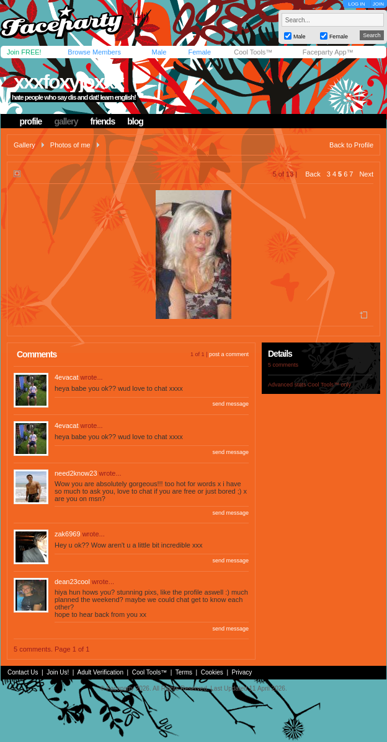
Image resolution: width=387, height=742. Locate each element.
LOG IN (356, 4)
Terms (184, 672)
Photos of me (70, 145)
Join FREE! (24, 52)
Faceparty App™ (328, 52)
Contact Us (22, 672)
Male (158, 52)
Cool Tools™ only (329, 385)
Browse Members (94, 52)
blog (135, 121)
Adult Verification (100, 672)
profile (31, 121)
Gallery (24, 145)
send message (230, 404)
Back (312, 174)
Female (199, 52)
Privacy (242, 672)
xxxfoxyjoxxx (68, 82)
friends (103, 121)
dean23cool (72, 581)
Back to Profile (351, 145)
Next (366, 174)
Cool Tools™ (253, 52)
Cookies (212, 672)
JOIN (378, 4)
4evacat (67, 377)
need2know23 (76, 473)
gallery (66, 121)
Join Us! (58, 672)
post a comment (229, 354)
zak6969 (68, 534)
